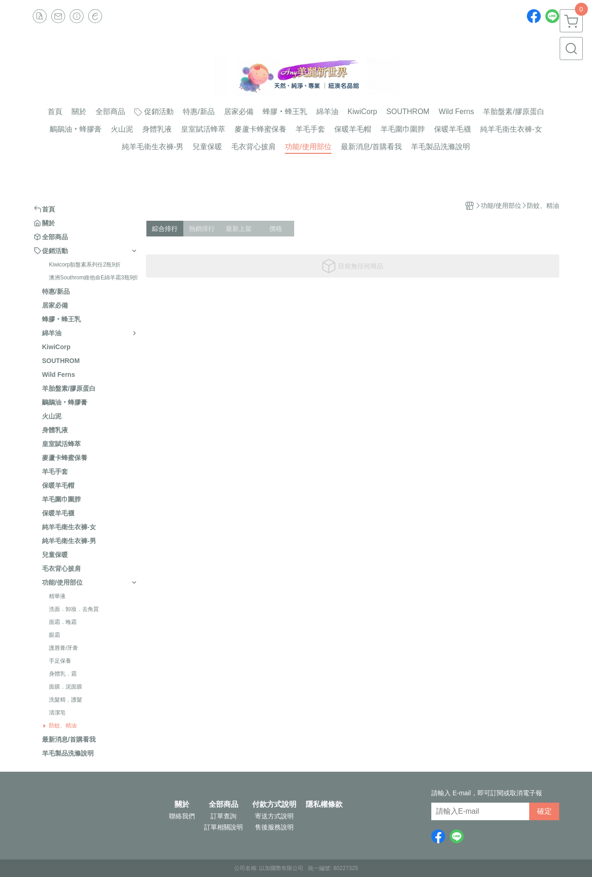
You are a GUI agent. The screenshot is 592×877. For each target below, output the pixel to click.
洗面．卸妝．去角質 (74, 609)
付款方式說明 (274, 804)
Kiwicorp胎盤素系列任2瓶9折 (85, 264)
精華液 (57, 596)
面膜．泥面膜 (65, 686)
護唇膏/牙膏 (63, 648)
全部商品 (223, 804)
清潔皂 (57, 712)
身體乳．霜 (63, 674)
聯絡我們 (182, 816)
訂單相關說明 (223, 827)
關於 (182, 804)
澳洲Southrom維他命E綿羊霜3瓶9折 (93, 277)
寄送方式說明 (274, 816)
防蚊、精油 (63, 725)
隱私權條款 (324, 804)
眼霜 (54, 635)
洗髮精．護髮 (65, 699)
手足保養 (60, 661)
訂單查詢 (223, 816)
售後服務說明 (274, 827)
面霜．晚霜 (63, 622)
